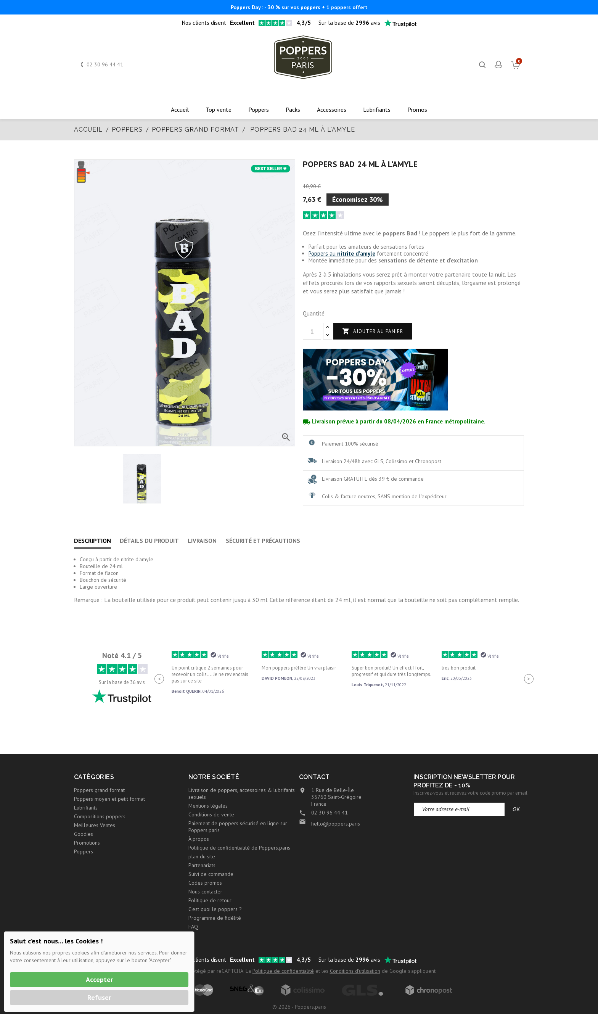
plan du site (201, 856)
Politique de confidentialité (283, 970)
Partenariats (201, 865)
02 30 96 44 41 (105, 64)
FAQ (193, 926)
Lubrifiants (86, 807)
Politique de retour (209, 900)
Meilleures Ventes (94, 825)
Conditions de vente (211, 814)
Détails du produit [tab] (149, 540)
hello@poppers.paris (335, 823)
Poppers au (342, 253)
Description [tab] (92, 540)
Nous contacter (205, 891)
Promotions (87, 842)
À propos (198, 838)
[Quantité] (312, 331)
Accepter (99, 979)
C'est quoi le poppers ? (215, 909)
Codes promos (205, 882)
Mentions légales (208, 805)
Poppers (83, 851)
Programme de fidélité (214, 917)
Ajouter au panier (372, 331)
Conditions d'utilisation (355, 970)
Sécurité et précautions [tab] (263, 540)
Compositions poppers (99, 816)
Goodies (83, 834)
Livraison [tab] (202, 540)
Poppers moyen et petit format (109, 798)
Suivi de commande (210, 874)
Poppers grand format (99, 790)
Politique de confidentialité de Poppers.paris (239, 847)
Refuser (99, 997)
